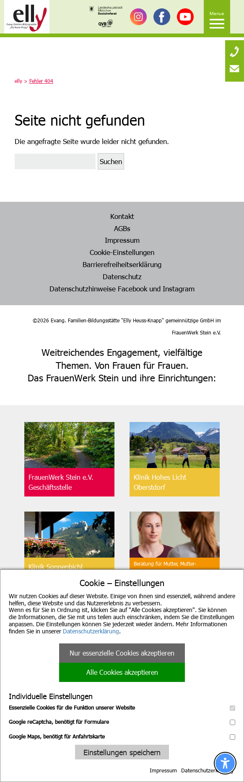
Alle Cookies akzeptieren (122, 672)
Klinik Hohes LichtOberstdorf (160, 482)
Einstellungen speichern (122, 752)
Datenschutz (122, 276)
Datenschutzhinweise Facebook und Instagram (122, 288)
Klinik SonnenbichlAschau (56, 571)
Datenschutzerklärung (91, 631)
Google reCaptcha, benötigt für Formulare (122, 721)
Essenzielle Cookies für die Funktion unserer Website (122, 707)
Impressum (163, 770)
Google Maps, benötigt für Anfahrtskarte (122, 736)
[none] (234, 48)
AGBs (122, 228)
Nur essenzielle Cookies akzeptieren (122, 652)
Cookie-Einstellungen (122, 252)
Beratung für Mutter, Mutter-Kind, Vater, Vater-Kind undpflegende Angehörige (165, 572)
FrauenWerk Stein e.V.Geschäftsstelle (61, 482)
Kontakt (122, 216)
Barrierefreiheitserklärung (122, 264)
